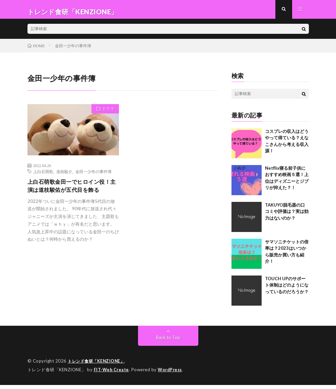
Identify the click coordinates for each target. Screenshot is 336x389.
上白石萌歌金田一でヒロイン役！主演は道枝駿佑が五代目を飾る (70, 196)
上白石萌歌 (43, 176)
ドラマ (105, 114)
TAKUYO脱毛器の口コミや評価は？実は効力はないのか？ (287, 216)
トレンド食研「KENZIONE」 (98, 365)
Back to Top (168, 342)
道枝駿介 (64, 176)
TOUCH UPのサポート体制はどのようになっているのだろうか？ (287, 290)
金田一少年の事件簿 (93, 176)
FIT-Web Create (112, 374)
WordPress (172, 374)
